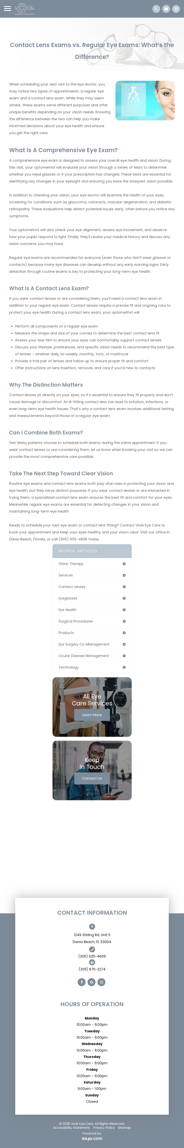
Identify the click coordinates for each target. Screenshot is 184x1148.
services (66, 575)
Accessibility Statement (71, 1127)
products (66, 632)
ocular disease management (84, 655)
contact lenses (72, 586)
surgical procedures (76, 621)
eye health (67, 609)
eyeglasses (68, 598)
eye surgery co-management (84, 644)
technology (69, 667)
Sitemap (124, 1127)
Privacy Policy (104, 1127)
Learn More (92, 714)
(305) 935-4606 (92, 956)
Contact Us (92, 778)
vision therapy (71, 563)
